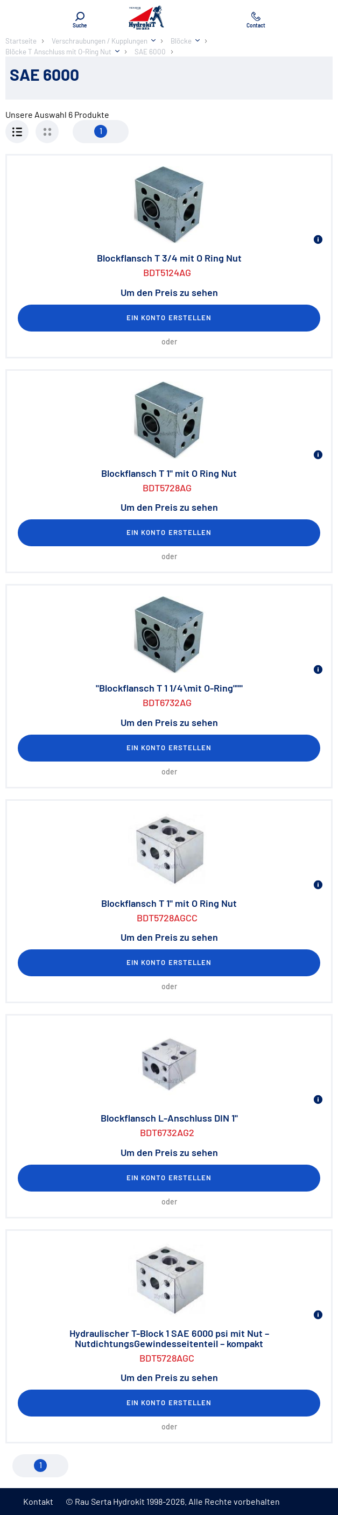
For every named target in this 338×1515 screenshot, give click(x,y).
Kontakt (38, 1501)
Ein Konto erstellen (169, 317)
